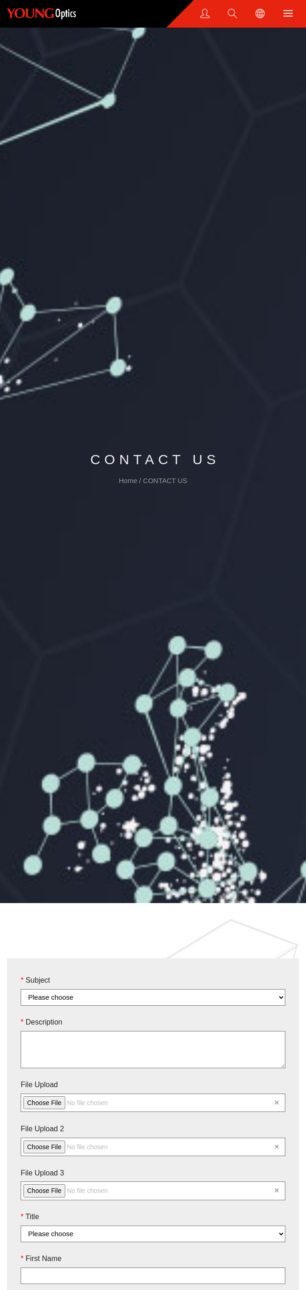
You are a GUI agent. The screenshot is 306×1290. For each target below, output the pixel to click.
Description (41, 1022)
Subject (35, 980)
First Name (41, 1258)
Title (30, 1217)
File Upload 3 (42, 1173)
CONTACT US (165, 480)
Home (129, 480)
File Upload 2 (42, 1129)
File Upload (39, 1084)
